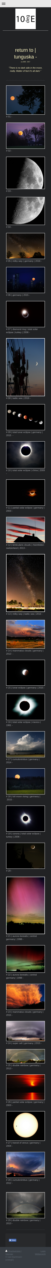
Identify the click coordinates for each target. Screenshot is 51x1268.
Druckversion (13, 1251)
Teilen (12, 1240)
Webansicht (40, 1254)
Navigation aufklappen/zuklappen (25, 4)
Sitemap (9, 1254)
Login (43, 1251)
